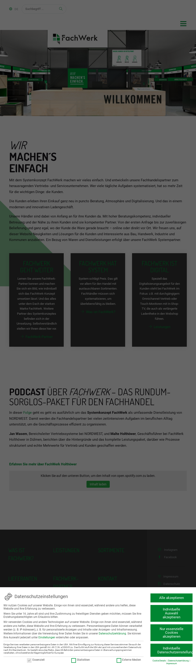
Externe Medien (129, 659)
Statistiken (80, 659)
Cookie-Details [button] (159, 661)
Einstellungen (46, 637)
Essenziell (35, 659)
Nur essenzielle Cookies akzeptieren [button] (171, 633)
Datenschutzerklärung (112, 633)
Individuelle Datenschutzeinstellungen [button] (175, 650)
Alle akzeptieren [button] (171, 598)
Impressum (171, 663)
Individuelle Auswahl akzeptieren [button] (171, 613)
